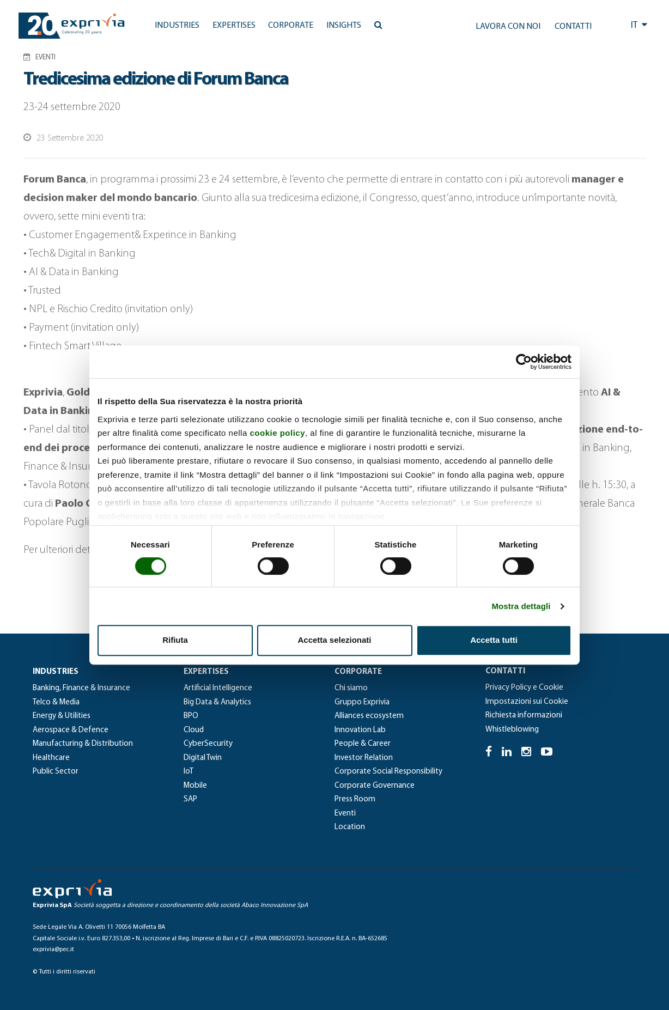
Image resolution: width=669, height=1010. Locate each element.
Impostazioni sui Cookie (526, 702)
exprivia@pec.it (53, 949)
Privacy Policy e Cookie (524, 688)
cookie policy (277, 432)
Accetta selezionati (334, 639)
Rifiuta (175, 639)
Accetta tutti (494, 639)
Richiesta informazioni (523, 715)
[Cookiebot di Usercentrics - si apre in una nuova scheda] (523, 362)
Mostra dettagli (520, 606)
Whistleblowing (512, 730)
